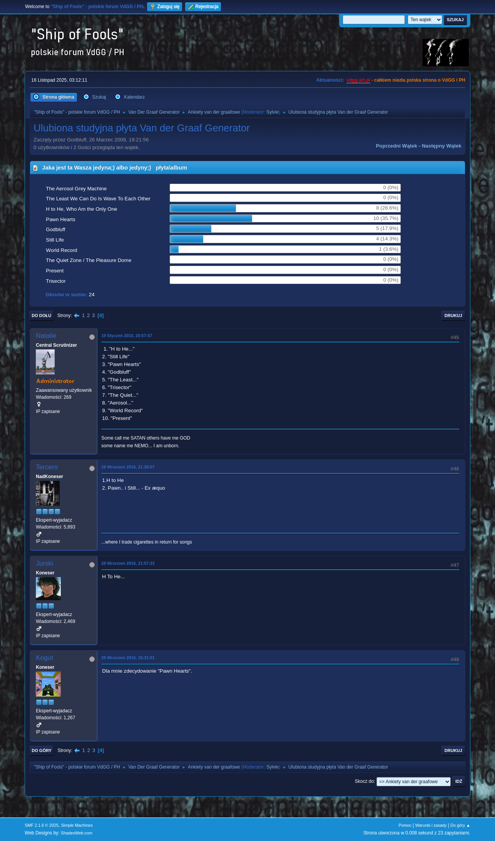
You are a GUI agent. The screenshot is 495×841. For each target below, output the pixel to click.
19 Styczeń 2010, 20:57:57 (126, 335)
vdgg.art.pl (358, 80)
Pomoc (404, 825)
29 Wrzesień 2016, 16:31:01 (127, 657)
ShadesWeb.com (76, 833)
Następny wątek (442, 146)
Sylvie (272, 112)
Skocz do (364, 781)
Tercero (47, 467)
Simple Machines (77, 825)
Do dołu (41, 315)
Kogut (44, 657)
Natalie (46, 335)
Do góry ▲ (460, 825)
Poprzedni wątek (396, 146)
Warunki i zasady (431, 825)
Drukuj (453, 315)
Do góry (42, 750)
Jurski (44, 563)
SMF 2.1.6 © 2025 (42, 825)
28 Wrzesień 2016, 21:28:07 (127, 467)
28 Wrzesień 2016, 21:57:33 (127, 563)
